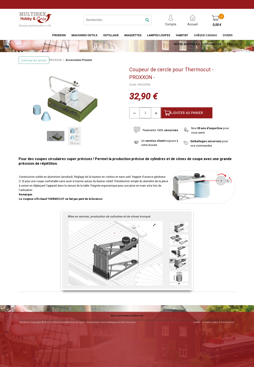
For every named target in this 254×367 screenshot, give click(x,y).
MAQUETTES (132, 35)
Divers (228, 35)
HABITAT (182, 35)
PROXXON (59, 35)
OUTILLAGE (111, 35)
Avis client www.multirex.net (127, 315)
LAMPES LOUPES (158, 35)
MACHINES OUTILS (84, 35)
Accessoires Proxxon (78, 60)
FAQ (230, 44)
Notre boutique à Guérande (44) (197, 44)
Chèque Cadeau (205, 35)
